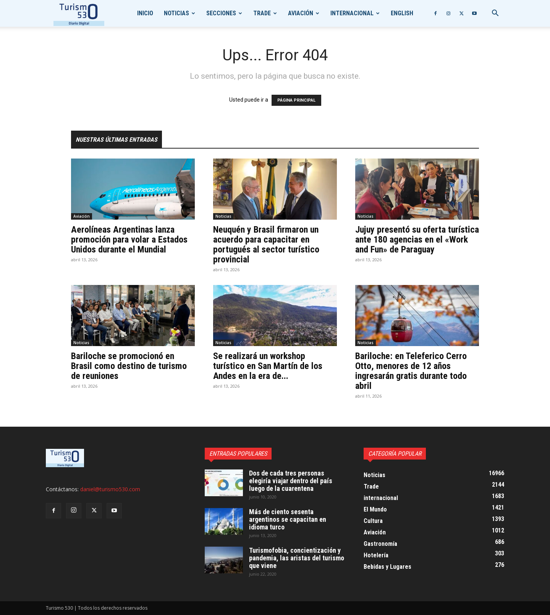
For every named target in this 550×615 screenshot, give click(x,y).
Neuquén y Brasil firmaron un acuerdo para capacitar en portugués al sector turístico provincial (266, 244)
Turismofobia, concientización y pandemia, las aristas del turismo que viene (296, 558)
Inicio (145, 13)
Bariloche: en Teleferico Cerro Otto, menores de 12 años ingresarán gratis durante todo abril (411, 371)
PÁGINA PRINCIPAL (296, 100)
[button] (495, 14)
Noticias (176, 13)
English (402, 13)
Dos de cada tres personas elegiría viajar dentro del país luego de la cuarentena (290, 480)
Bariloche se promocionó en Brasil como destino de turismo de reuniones (129, 366)
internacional (352, 13)
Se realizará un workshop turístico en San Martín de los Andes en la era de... (267, 366)
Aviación (300, 13)
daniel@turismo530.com (110, 489)
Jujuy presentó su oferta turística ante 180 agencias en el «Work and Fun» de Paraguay (417, 239)
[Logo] (78, 13)
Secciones (221, 13)
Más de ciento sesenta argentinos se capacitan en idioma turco (287, 519)
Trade (262, 13)
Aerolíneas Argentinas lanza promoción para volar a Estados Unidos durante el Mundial (129, 239)
